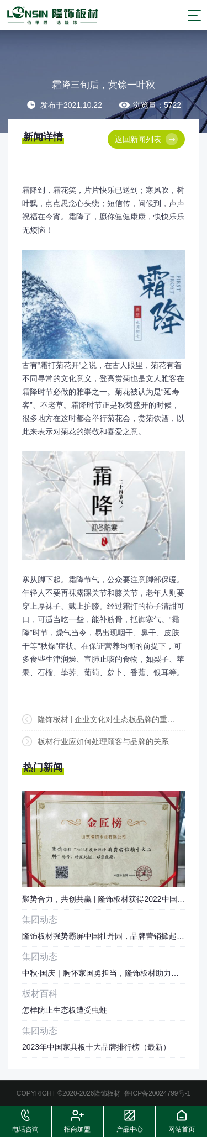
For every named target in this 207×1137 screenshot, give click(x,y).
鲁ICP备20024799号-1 (157, 1093)
